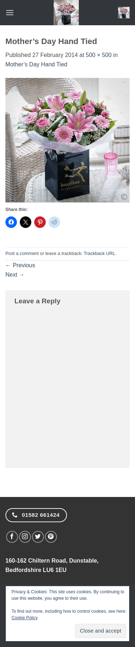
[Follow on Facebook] (12, 537)
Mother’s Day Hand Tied (36, 64)
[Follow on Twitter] (38, 537)
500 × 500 (99, 55)
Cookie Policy (25, 617)
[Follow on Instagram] (25, 537)
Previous (20, 265)
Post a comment (22, 253)
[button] (9, 12)
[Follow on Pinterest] (51, 537)
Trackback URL (99, 253)
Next (14, 275)
